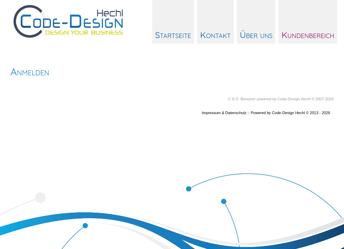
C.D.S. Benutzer (241, 99)
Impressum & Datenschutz (224, 113)
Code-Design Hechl (294, 99)
